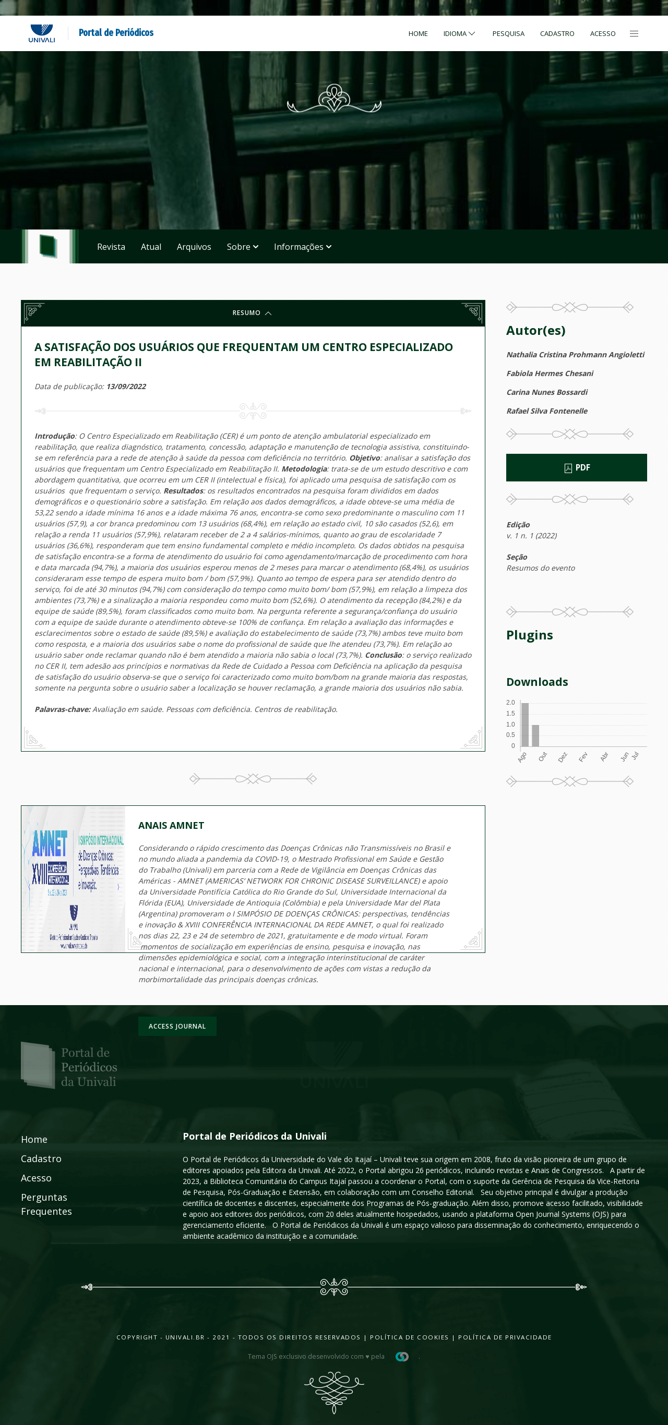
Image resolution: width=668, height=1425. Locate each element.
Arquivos (194, 246)
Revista (111, 246)
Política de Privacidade (505, 1337)
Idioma (460, 33)
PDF (576, 468)
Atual (151, 246)
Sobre (242, 246)
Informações (302, 246)
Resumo (253, 313)
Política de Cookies (409, 1337)
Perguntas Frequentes (35, 1204)
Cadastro (557, 33)
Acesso (603, 33)
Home (418, 33)
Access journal (177, 1026)
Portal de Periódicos (116, 33)
